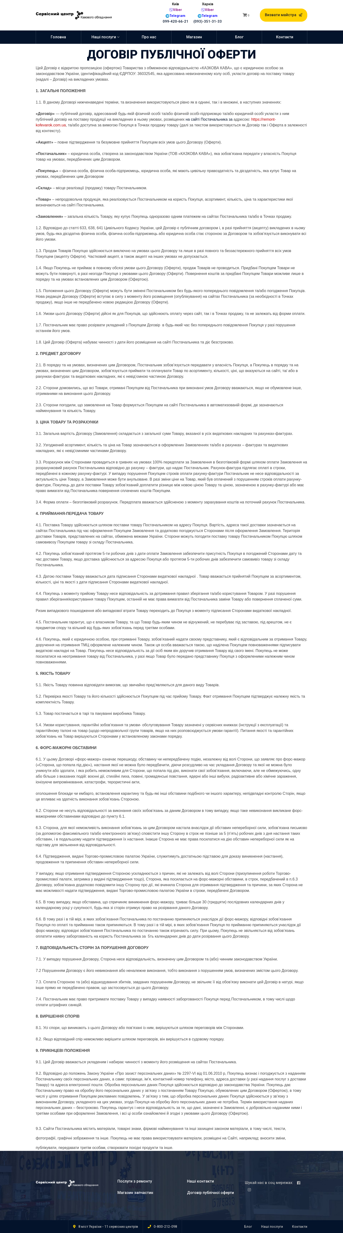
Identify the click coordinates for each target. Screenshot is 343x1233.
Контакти (284, 37)
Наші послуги (103, 37)
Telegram (177, 16)
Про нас (149, 37)
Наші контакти (200, 1181)
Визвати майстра (283, 15)
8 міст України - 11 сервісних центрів (108, 1226)
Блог (239, 37)
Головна (58, 37)
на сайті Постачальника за (210, 119)
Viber (177, 10)
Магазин (194, 37)
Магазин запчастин (135, 1192)
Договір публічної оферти (210, 1192)
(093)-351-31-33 (207, 21)
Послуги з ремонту (134, 1181)
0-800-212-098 (165, 1226)
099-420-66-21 (175, 21)
